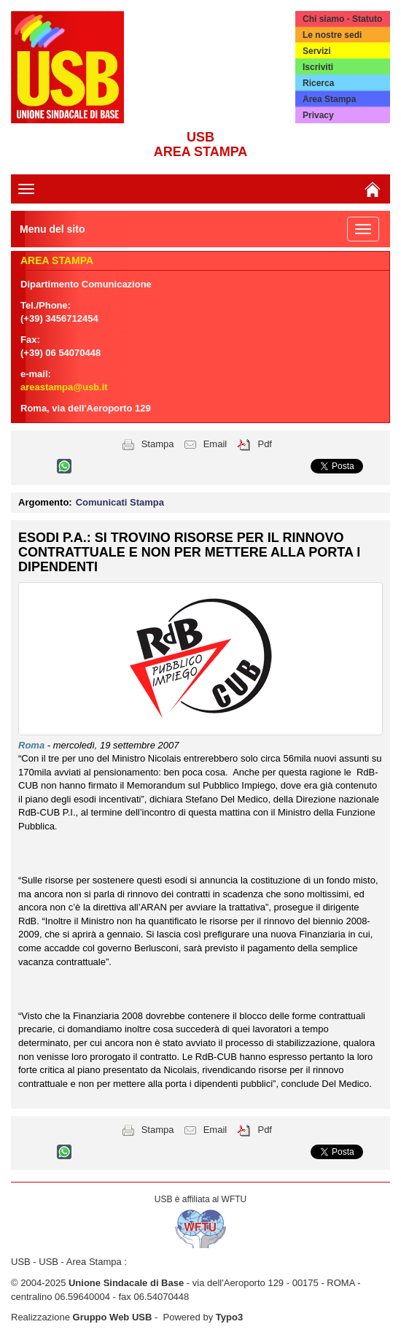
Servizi (317, 51)
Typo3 (229, 1317)
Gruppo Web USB (112, 1317)
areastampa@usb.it (64, 387)
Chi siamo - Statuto (342, 19)
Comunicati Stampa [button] (120, 502)
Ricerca (318, 83)
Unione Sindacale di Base (126, 1282)
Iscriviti (318, 67)
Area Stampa (329, 99)
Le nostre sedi (332, 35)
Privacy (318, 115)
